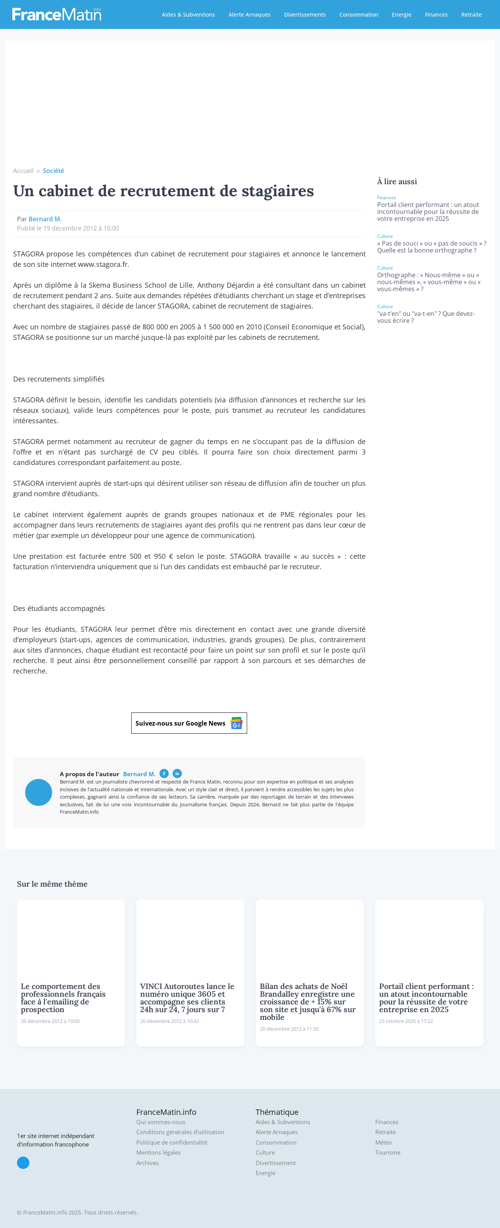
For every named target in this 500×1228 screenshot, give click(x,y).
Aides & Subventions (188, 14)
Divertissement (276, 1163)
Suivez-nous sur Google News (189, 723)
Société (53, 170)
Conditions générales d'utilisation (180, 1132)
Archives (147, 1163)
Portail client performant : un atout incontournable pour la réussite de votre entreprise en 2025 (428, 211)
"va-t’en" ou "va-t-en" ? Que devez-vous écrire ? (426, 317)
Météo (383, 1142)
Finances (436, 14)
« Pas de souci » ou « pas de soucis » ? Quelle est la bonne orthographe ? (431, 246)
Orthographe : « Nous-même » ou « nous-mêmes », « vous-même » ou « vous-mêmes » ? (429, 282)
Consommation (358, 14)
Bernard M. (45, 219)
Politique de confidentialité (171, 1142)
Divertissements (305, 14)
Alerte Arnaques (250, 14)
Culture (265, 1152)
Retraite (471, 14)
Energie (402, 14)
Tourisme (387, 1152)
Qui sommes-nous (160, 1122)
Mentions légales (158, 1152)
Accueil (23, 170)
